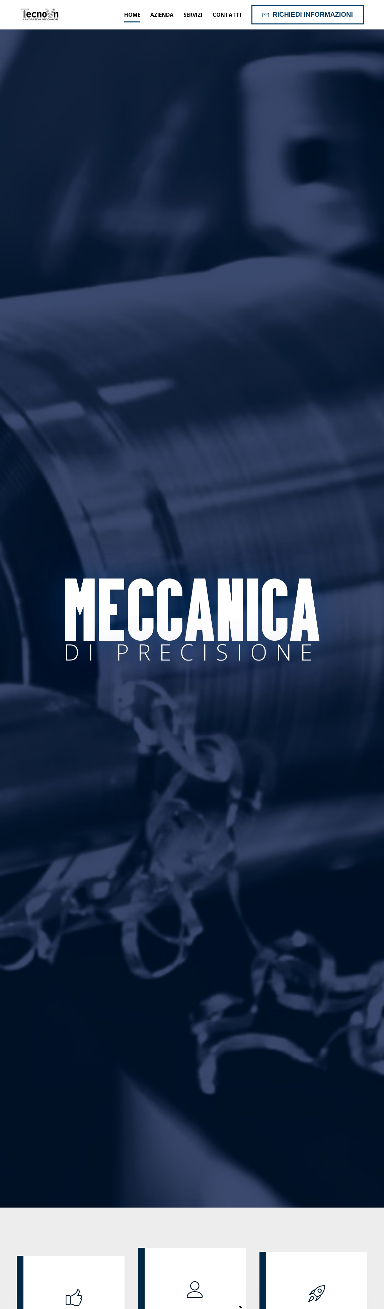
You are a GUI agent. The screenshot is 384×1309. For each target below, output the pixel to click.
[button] (307, 14)
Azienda (161, 14)
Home (132, 14)
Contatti (227, 14)
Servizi (193, 14)
